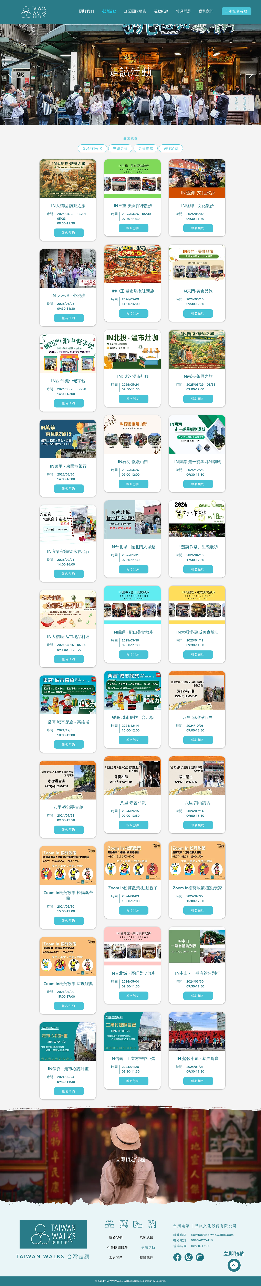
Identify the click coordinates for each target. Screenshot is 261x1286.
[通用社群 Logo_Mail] (200, 1257)
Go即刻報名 (92, 148)
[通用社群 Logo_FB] (177, 1257)
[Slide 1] (127, 115)
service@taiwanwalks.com (212, 1235)
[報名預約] (69, 232)
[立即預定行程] (130, 1159)
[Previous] (10, 74)
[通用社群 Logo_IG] (189, 1257)
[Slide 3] (134, 115)
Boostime (160, 1281)
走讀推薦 (145, 148)
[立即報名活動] (236, 11)
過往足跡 (170, 148)
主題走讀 (120, 148)
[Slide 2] (131, 115)
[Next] (251, 74)
